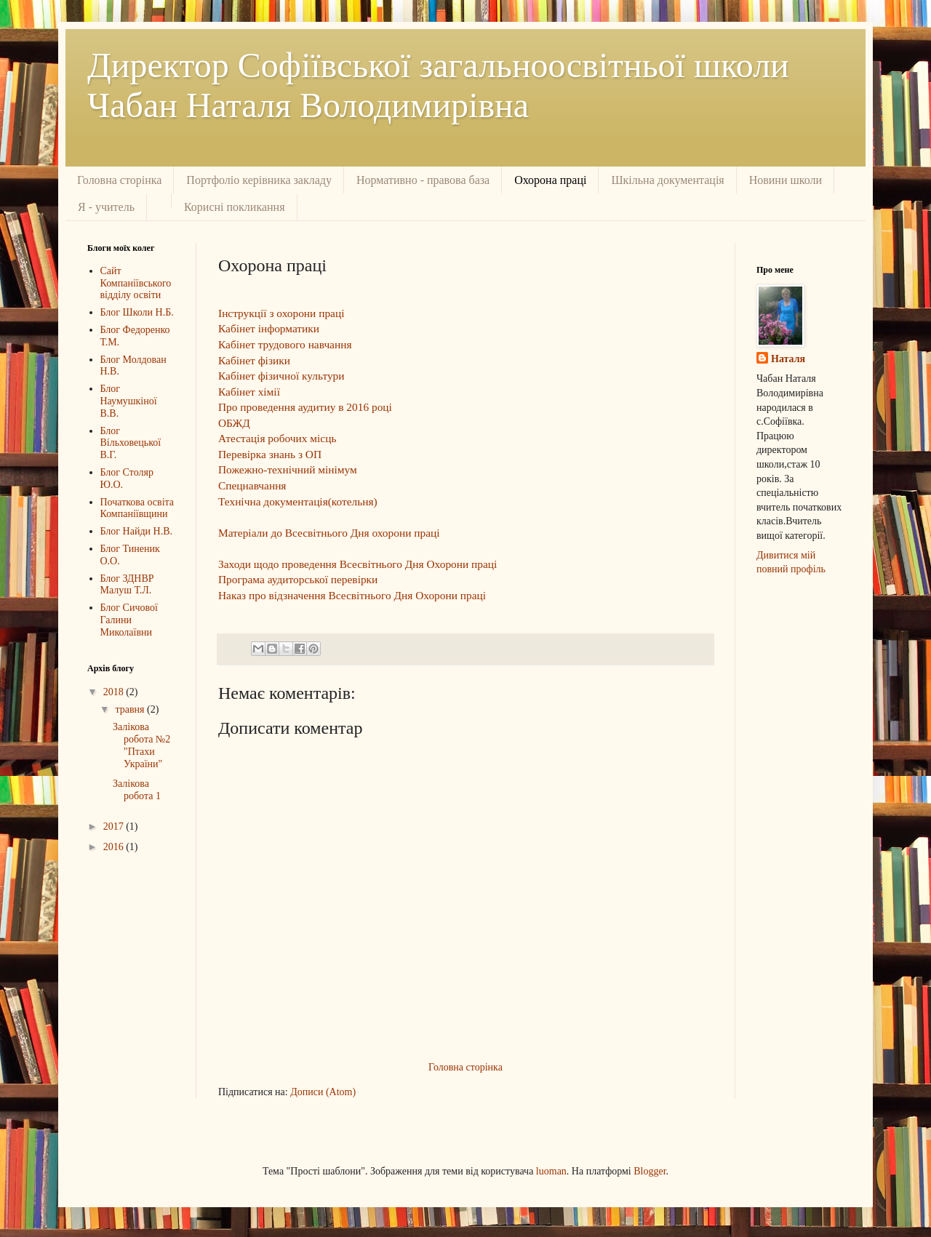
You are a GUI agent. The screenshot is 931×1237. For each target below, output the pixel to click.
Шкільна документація (667, 180)
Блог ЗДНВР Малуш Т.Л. (127, 584)
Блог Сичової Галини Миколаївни (129, 620)
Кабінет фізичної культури (281, 375)
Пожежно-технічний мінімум (287, 469)
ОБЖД (234, 423)
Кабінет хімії (249, 391)
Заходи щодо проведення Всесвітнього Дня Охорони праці (357, 564)
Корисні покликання (234, 207)
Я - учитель (106, 207)
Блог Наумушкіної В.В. (128, 401)
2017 (115, 826)
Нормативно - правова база (423, 180)
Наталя (788, 358)
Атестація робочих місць (277, 438)
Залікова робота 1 (137, 789)
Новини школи (785, 180)
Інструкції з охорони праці (281, 313)
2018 (115, 691)
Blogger (650, 1171)
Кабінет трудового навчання (285, 344)
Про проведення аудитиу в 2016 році (305, 407)
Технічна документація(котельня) (297, 501)
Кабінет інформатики (268, 328)
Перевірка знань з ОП (269, 454)
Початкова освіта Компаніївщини (137, 508)
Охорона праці (550, 180)
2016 (115, 846)
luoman (551, 1171)
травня (131, 709)
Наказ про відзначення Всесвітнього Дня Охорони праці (352, 595)
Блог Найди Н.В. (136, 531)
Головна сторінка (119, 180)
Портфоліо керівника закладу (259, 180)
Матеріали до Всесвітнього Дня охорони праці (329, 533)
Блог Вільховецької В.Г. (130, 443)
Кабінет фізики (254, 360)
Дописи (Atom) (323, 1091)
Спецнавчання (252, 485)
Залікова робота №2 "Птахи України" (141, 745)
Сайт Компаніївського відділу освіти (136, 283)
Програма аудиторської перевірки (297, 579)
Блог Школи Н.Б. (137, 312)
